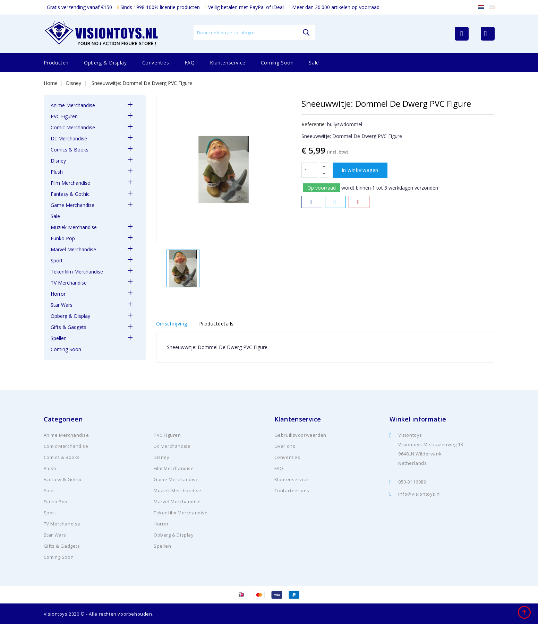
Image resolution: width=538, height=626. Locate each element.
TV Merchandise (69, 282)
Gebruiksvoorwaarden (300, 437)
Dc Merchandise (69, 138)
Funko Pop (63, 238)
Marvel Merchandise (73, 249)
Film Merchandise (70, 183)
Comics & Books (69, 149)
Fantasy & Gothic (70, 194)
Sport (57, 260)
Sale (314, 62)
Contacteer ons (291, 492)
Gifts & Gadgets (68, 327)
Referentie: (313, 124)
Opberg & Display (105, 62)
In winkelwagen (360, 170)
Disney (58, 160)
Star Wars (61, 305)
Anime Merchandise (73, 105)
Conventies (155, 62)
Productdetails (222, 324)
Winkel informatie (418, 421)
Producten (56, 62)
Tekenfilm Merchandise (77, 271)
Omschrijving (171, 324)
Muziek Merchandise (74, 227)
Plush (57, 171)
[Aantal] (309, 170)
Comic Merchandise (73, 127)
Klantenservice (227, 62)
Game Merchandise (72, 205)
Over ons (285, 448)
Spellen (59, 338)
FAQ (190, 62)
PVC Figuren (64, 116)
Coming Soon (277, 62)
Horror (58, 293)
